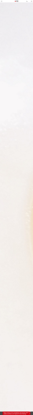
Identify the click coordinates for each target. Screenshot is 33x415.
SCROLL (16, 253)
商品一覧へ (16, 266)
